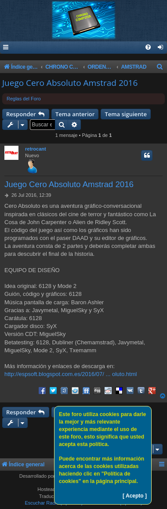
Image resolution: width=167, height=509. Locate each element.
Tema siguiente (126, 114)
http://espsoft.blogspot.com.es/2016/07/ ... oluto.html (70, 374)
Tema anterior (74, 114)
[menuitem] (161, 48)
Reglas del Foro (24, 98)
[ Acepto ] (135, 496)
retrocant (35, 148)
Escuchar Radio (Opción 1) (54, 502)
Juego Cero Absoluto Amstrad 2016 (70, 83)
